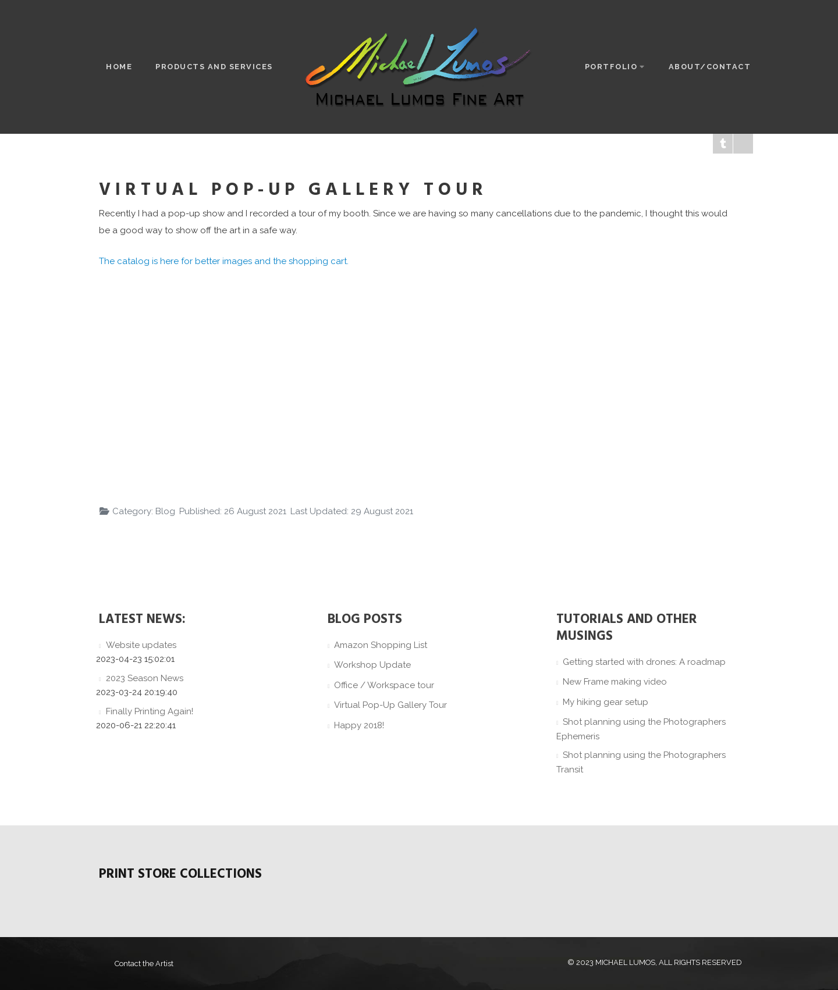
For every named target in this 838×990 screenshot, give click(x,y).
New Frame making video (615, 681)
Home (119, 66)
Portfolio (615, 66)
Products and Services (214, 66)
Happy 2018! (359, 725)
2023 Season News (144, 678)
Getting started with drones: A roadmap (644, 662)
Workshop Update (372, 665)
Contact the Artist (144, 963)
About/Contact (710, 66)
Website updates (141, 645)
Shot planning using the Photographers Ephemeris (641, 729)
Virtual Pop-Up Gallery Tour (390, 705)
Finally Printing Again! (149, 711)
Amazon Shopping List (380, 645)
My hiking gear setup (605, 702)
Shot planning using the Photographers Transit (641, 762)
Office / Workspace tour (384, 685)
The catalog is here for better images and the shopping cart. (224, 261)
